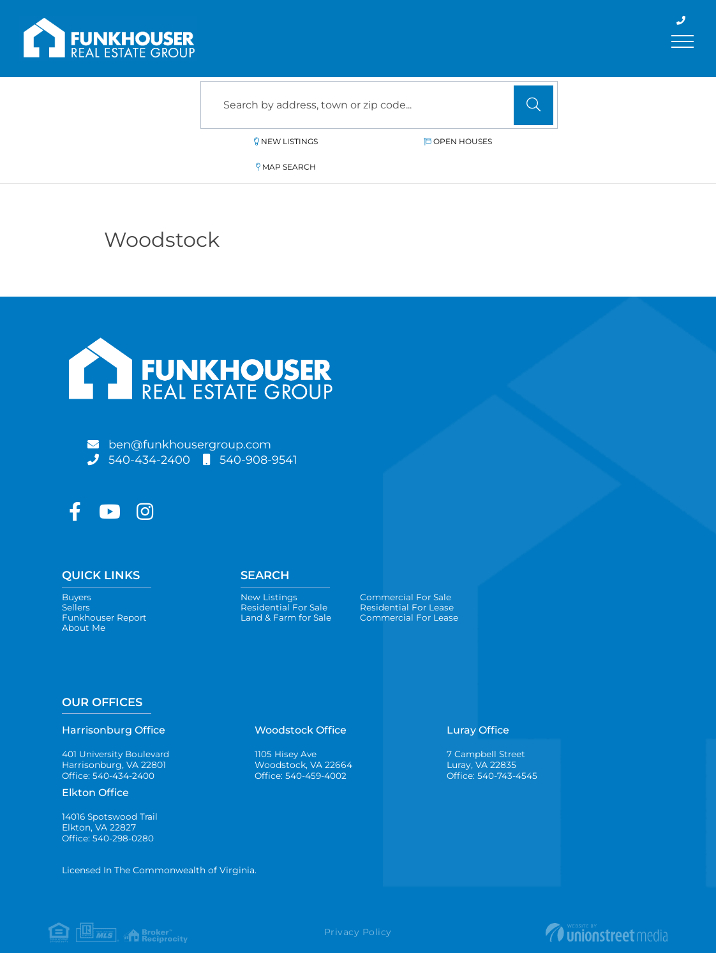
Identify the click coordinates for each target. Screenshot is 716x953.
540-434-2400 (154, 434)
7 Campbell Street (487, 739)
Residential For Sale (285, 583)
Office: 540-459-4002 (301, 757)
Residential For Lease (409, 583)
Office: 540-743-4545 (492, 757)
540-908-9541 (272, 434)
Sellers (76, 583)
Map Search (501, 141)
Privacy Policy (358, 916)
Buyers (77, 572)
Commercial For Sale (409, 572)
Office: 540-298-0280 (108, 822)
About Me (83, 606)
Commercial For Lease (412, 595)
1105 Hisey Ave (303, 739)
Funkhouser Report (105, 595)
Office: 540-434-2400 (108, 757)
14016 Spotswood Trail (111, 805)
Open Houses (383, 141)
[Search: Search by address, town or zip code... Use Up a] (379, 105)
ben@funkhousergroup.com (202, 419)
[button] (533, 105)
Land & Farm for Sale (287, 595)
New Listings (263, 141)
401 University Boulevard (117, 739)
